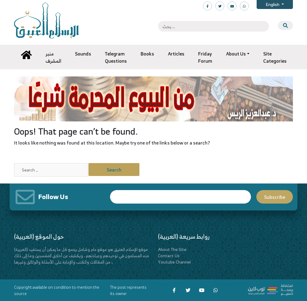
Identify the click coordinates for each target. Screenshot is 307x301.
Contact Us (169, 255)
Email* (180, 197)
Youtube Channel (174, 262)
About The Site (172, 249)
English (273, 4)
